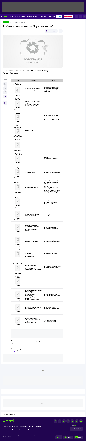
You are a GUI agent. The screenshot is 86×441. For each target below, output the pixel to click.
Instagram (14, 351)
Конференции (6, 429)
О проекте (5, 426)
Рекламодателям (13, 426)
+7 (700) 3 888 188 (76, 428)
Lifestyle (43, 16)
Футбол (22, 16)
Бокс (11, 16)
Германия (5, 22)
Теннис (35, 16)
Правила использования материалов (24, 436)
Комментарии (52, 31)
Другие (49, 16)
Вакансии (30, 426)
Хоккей (29, 16)
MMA (16, 16)
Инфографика (23, 426)
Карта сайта (14, 429)
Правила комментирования (26, 429)
